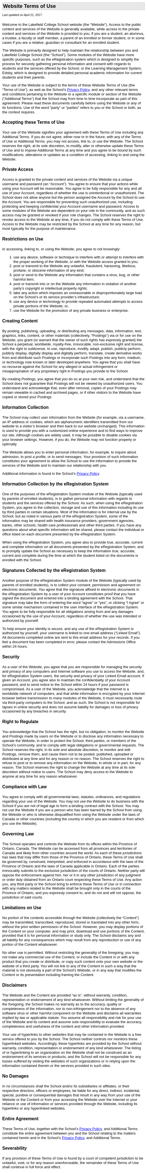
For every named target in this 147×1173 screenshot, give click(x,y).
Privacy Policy (78, 90)
